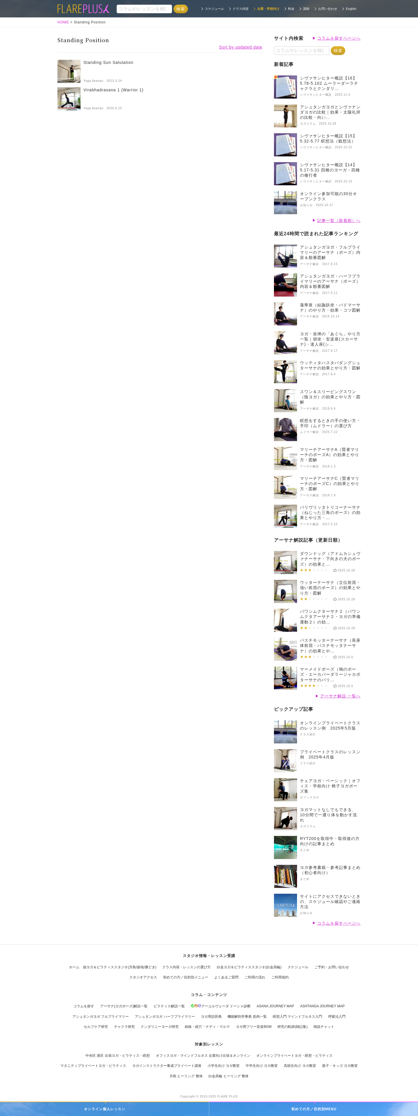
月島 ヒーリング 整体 (186, 1076)
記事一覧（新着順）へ (339, 220)
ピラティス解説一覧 (169, 1006)
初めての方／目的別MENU (313, 1109)
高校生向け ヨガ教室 (300, 1066)
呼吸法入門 (337, 1017)
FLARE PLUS (227, 1096)
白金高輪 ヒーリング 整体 (228, 1076)
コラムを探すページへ (339, 38)
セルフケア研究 (96, 1027)
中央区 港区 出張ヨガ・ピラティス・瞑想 (117, 1056)
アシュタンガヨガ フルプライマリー (100, 1017)
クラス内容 (241, 8)
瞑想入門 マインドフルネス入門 (297, 1017)
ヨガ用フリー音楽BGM (253, 1027)
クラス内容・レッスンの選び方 (186, 967)
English (351, 8)
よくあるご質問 (226, 977)
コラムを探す (83, 1006)
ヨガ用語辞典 (211, 1017)
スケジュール (214, 8)
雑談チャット (324, 1027)
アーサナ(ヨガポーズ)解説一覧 (124, 1006)
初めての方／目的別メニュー (185, 977)
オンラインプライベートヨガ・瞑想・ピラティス (294, 1056)
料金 (291, 8)
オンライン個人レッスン (104, 1109)
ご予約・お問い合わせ (331, 967)
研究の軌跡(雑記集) (292, 1027)
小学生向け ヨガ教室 (224, 1066)
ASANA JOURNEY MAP (275, 1006)
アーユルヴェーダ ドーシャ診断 (221, 1006)
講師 (306, 8)
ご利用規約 (280, 977)
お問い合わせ (327, 8)
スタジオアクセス (143, 977)
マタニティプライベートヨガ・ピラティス (93, 1066)
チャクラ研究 (124, 1027)
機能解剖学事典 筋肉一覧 (246, 1017)
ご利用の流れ (255, 977)
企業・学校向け (268, 8)
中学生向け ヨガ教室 (262, 1066)
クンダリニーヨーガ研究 (160, 1027)
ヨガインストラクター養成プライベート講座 (166, 1066)
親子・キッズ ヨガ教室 (340, 1066)
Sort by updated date (240, 47)
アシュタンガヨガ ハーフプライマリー (165, 1017)
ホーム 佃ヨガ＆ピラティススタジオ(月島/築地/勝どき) (112, 967)
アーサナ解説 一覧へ (340, 696)
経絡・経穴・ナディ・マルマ (207, 1027)
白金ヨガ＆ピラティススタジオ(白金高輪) (249, 967)
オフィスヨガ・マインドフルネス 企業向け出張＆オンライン (203, 1056)
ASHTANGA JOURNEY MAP (322, 1006)
